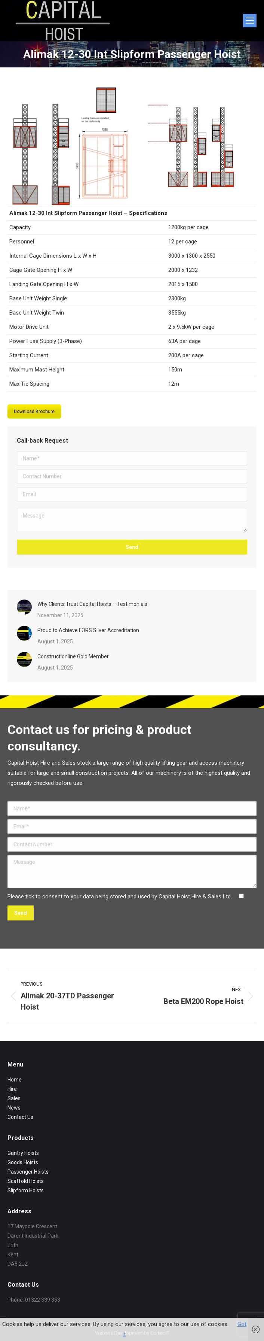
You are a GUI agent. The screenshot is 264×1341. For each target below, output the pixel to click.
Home (14, 1080)
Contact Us (20, 1117)
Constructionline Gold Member (73, 656)
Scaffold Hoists (25, 1181)
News (14, 1108)
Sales (14, 1098)
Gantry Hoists (23, 1153)
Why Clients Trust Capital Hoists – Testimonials (92, 604)
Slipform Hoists (25, 1190)
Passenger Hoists (28, 1172)
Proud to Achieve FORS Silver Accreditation (88, 630)
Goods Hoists (22, 1162)
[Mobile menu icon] (250, 20)
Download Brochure (34, 411)
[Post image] (24, 607)
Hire (12, 1089)
